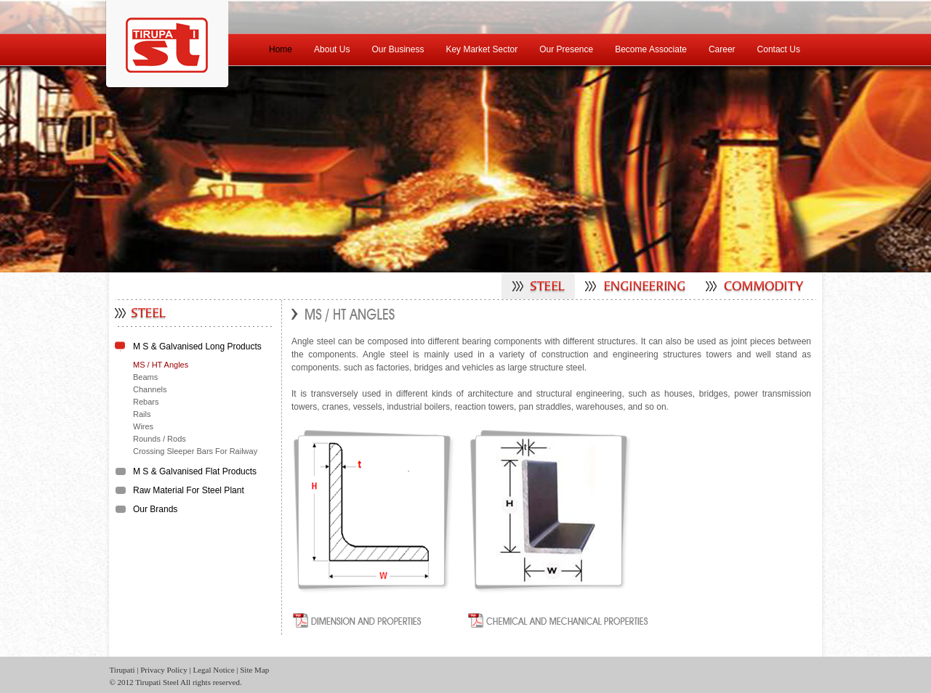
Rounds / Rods (159, 438)
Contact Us (778, 49)
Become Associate (651, 49)
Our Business (397, 49)
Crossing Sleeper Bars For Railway (195, 451)
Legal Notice (213, 669)
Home (280, 49)
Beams (145, 377)
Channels (149, 389)
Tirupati (122, 669)
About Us (332, 49)
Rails (141, 414)
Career (722, 49)
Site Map (254, 669)
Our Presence (566, 49)
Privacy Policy (163, 669)
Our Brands (155, 509)
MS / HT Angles (160, 364)
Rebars (145, 401)
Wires (143, 426)
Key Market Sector (481, 49)
